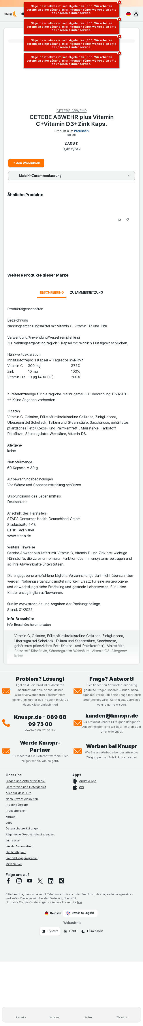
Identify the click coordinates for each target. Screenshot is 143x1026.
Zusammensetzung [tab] (86, 292)
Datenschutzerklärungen (23, 828)
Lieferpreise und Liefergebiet (26, 787)
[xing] (61, 881)
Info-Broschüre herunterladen (29, 624)
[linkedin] (50, 881)
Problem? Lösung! (40, 679)
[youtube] (29, 881)
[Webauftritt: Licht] (69, 931)
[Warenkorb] (122, 1015)
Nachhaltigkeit (16, 852)
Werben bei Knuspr (111, 746)
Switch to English (80, 913)
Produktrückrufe (17, 804)
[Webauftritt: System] (49, 931)
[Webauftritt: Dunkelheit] (92, 931)
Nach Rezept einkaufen (22, 799)
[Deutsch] (127, 14)
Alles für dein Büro (18, 793)
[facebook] (8, 881)
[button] (135, 14)
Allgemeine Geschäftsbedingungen (30, 834)
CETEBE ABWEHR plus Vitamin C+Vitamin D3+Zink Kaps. (72, 120)
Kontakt (11, 816)
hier (79, 902)
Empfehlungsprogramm (22, 858)
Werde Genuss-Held (19, 846)
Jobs (9, 822)
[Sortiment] (55, 1015)
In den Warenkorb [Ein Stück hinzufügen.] (26, 163)
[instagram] (19, 881)
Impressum (13, 840)
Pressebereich (16, 810)
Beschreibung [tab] (52, 292)
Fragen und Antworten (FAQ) (25, 781)
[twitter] (40, 881)
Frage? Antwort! (111, 679)
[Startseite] (21, 1015)
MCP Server (14, 864)
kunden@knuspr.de (111, 715)
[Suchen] (88, 1015)
